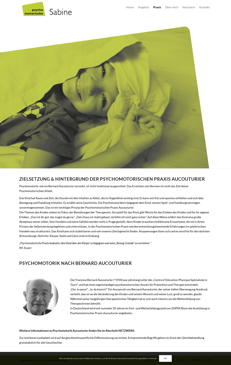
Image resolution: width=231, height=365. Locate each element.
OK (165, 358)
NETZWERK (126, 330)
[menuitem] (130, 12)
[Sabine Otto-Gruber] (59, 9)
